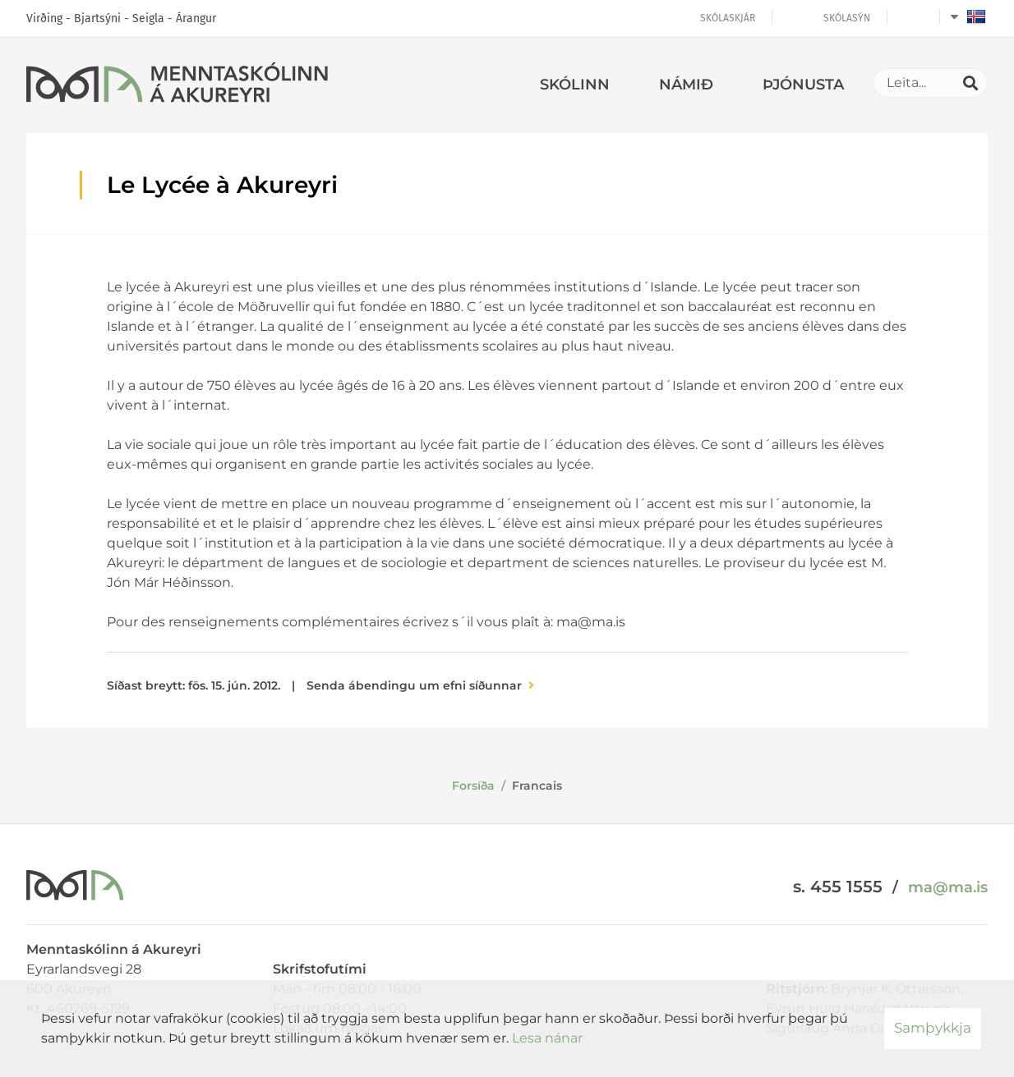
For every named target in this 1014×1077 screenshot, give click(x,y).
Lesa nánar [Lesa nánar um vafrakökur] (547, 1038)
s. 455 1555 (838, 886)
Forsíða (473, 785)
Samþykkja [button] (932, 1028)
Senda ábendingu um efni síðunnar (414, 685)
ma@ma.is (948, 887)
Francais (537, 785)
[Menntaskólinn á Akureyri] (177, 85)
